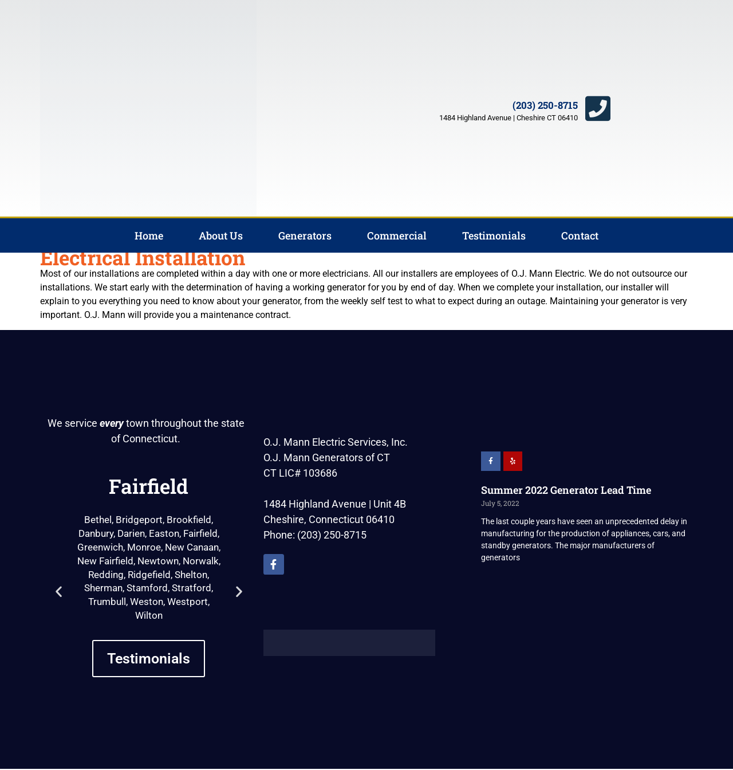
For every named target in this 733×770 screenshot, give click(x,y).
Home (149, 235)
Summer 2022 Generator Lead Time (566, 490)
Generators (305, 235)
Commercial (397, 235)
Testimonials (494, 235)
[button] (59, 591)
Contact (579, 235)
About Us (221, 235)
